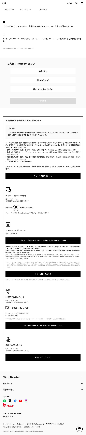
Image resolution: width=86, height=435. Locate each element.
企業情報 (27, 427)
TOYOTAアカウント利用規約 (55, 424)
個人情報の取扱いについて (35, 424)
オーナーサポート (25, 9)
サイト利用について (19, 424)
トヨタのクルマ (9, 9)
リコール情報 (35, 427)
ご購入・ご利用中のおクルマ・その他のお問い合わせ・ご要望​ (43, 240)
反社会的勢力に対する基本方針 (12, 427)
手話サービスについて (43, 357)
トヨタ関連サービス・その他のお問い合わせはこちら (42, 325)
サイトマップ (7, 424)
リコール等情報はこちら (43, 176)
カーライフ (43, 9)
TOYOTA (4, 3)
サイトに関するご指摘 (43, 274)
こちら (19, 48)
